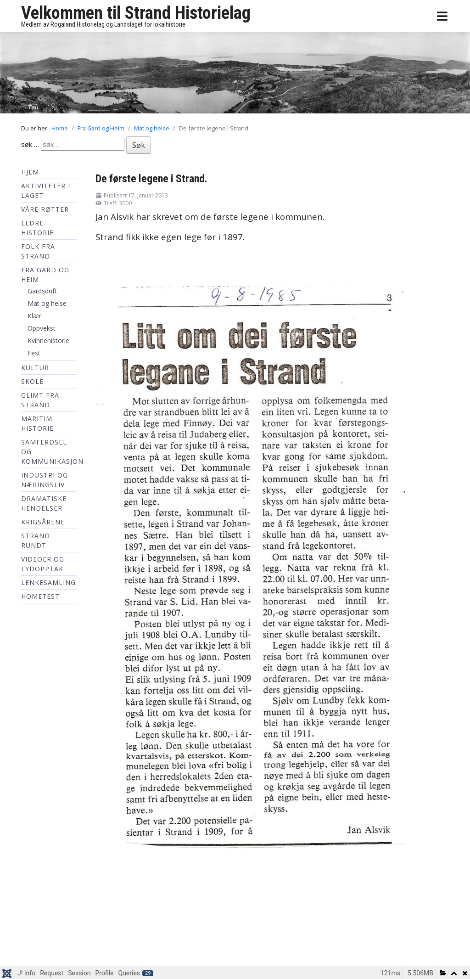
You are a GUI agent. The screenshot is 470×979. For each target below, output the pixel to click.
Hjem (30, 172)
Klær (34, 315)
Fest (34, 353)
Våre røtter (45, 209)
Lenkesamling (48, 582)
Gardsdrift (42, 291)
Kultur (35, 367)
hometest (40, 596)
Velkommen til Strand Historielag (136, 13)
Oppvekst (42, 328)
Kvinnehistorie (48, 340)
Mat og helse (47, 303)
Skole (32, 381)
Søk (138, 145)
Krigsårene (43, 522)
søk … (30, 144)
